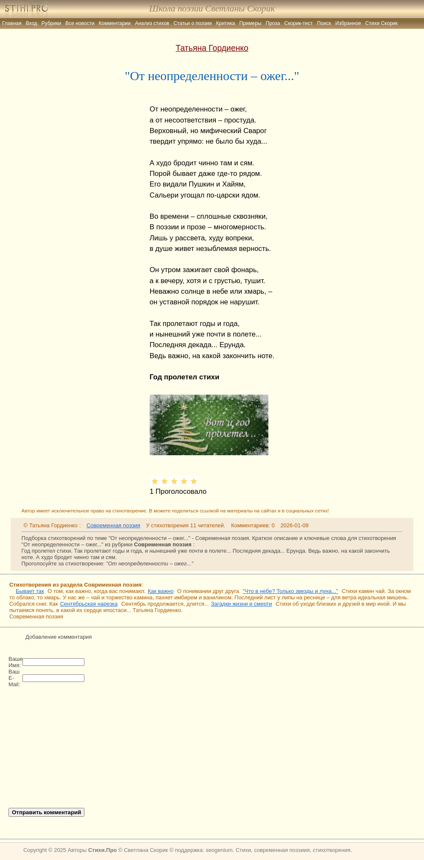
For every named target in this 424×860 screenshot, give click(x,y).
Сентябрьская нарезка (89, 604)
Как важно (160, 591)
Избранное (348, 23)
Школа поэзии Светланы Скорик (212, 8)
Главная (12, 23)
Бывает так (30, 591)
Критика (225, 23)
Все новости (79, 23)
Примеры (250, 23)
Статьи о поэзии (192, 23)
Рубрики (51, 23)
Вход (31, 23)
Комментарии (115, 23)
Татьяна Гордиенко (212, 48)
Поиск (324, 23)
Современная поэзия (113, 525)
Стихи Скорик (381, 23)
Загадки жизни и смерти (241, 604)
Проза (273, 23)
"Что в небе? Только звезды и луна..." (290, 591)
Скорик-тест (299, 23)
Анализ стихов (152, 23)
